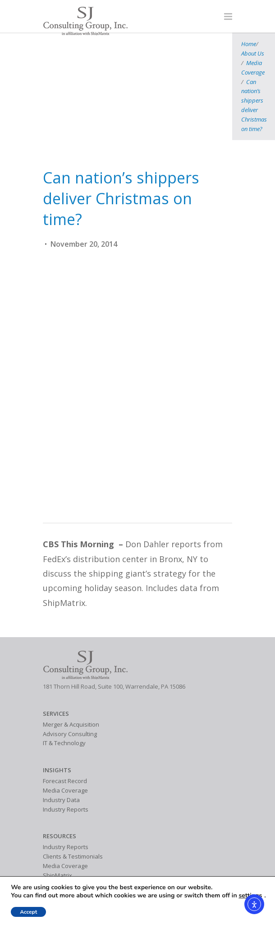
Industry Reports (65, 732)
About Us (40, 52)
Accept (28, 912)
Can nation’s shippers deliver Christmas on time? (166, 52)
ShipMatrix (57, 798)
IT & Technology (64, 666)
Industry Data (61, 723)
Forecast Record (65, 704)
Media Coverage (78, 52)
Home (16, 52)
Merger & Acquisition (71, 647)
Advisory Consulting (70, 657)
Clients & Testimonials (73, 780)
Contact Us (57, 855)
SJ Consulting (60, 846)
